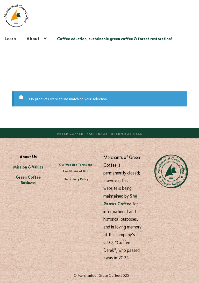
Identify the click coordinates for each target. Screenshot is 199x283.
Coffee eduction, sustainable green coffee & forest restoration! (114, 38)
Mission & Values (28, 167)
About (32, 39)
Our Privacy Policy (75, 179)
